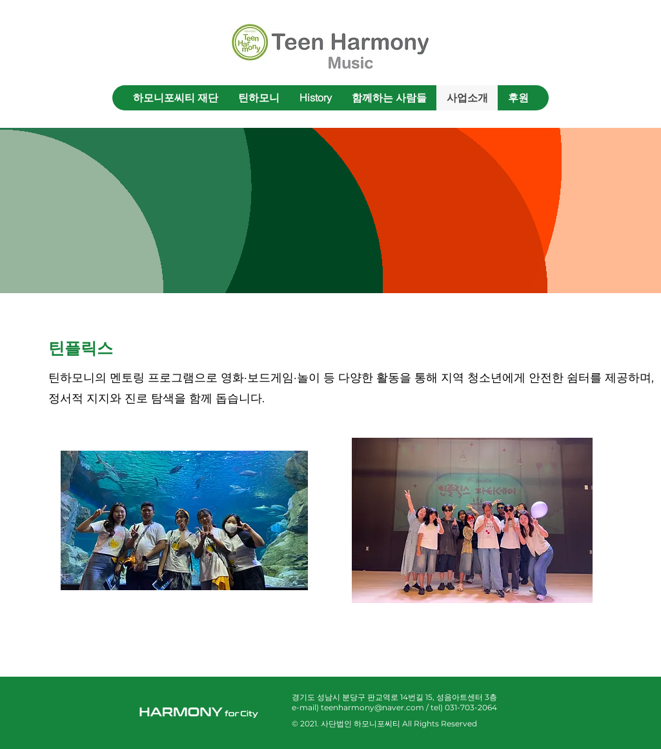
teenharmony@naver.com (372, 707)
